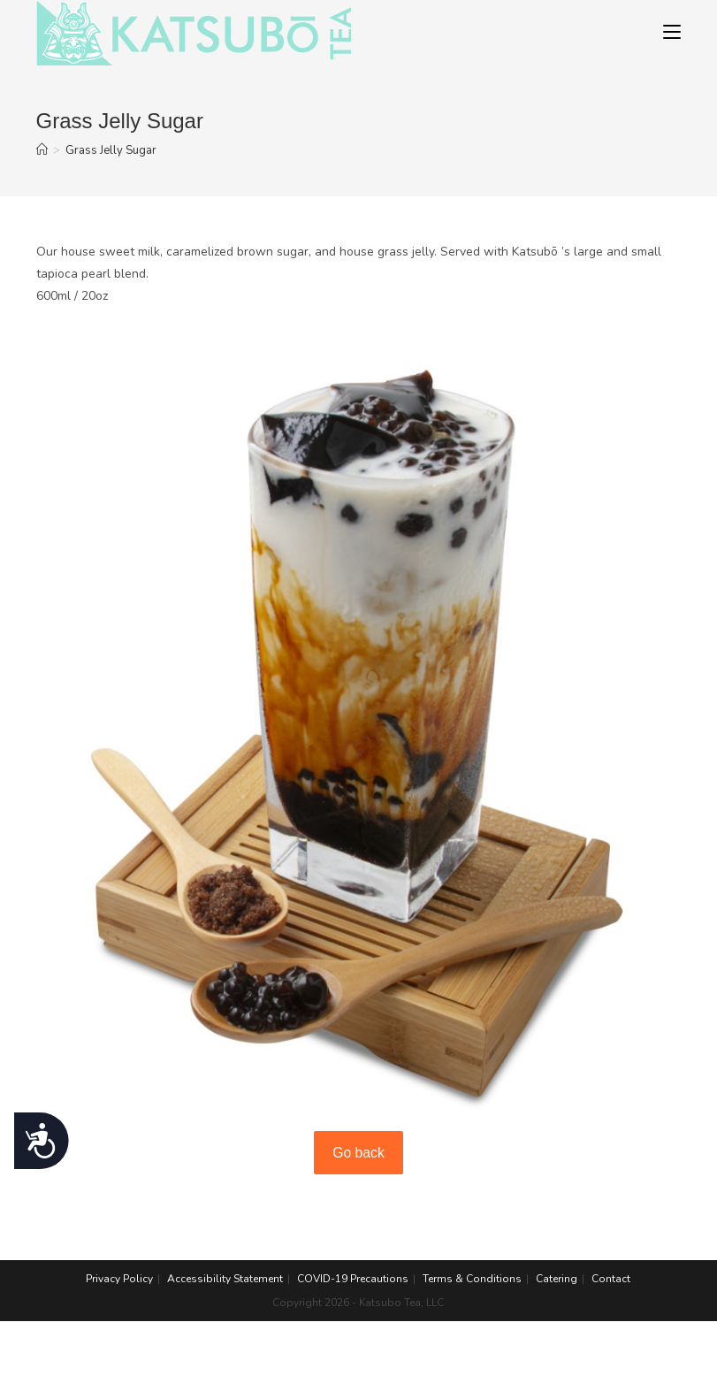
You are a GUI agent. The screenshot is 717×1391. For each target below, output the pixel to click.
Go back (358, 1152)
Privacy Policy (119, 1279)
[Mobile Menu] (672, 33)
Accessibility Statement (225, 1279)
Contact (610, 1279)
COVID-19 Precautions (352, 1279)
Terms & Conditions (472, 1279)
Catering (556, 1279)
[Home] (42, 150)
